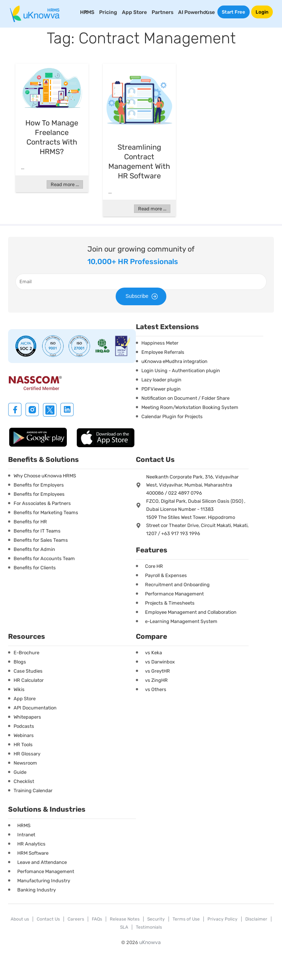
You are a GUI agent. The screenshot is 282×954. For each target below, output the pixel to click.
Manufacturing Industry (43, 880)
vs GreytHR (157, 671)
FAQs (97, 919)
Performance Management (174, 594)
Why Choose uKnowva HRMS (45, 475)
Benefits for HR (30, 521)
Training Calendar (33, 790)
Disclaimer (256, 919)
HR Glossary (27, 754)
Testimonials (149, 927)
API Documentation (35, 708)
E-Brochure (26, 652)
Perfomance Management (45, 871)
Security (156, 919)
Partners (162, 12)
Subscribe (143, 296)
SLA (124, 927)
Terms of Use (186, 919)
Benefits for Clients (35, 567)
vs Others (155, 689)
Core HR (154, 566)
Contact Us (48, 919)
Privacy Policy (222, 919)
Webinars (24, 735)
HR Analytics (31, 844)
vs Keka (153, 652)
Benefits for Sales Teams (41, 540)
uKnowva (150, 942)
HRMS (23, 825)
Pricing (108, 12)
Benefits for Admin (34, 549)
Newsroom (25, 763)
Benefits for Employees (39, 494)
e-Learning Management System (181, 621)
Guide (20, 772)
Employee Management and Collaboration (190, 612)
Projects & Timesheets (170, 603)
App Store (134, 12)
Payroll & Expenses (166, 575)
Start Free (233, 12)
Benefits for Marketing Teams (46, 512)
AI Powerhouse (196, 12)
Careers (76, 919)
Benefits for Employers (39, 485)
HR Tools (23, 744)
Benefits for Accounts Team (44, 558)
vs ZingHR (156, 680)
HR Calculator (29, 680)
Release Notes (125, 919)
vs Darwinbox (160, 662)
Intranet (26, 834)
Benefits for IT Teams (37, 531)
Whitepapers (27, 717)
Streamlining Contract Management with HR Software (139, 161)
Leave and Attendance (42, 862)
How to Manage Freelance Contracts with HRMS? (51, 137)
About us (20, 919)
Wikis (19, 689)
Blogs (20, 662)
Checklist (24, 781)
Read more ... (65, 184)
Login (262, 12)
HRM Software (32, 853)
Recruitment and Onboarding (177, 584)
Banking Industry (36, 890)
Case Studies (28, 671)
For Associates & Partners (42, 503)
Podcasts (24, 726)
